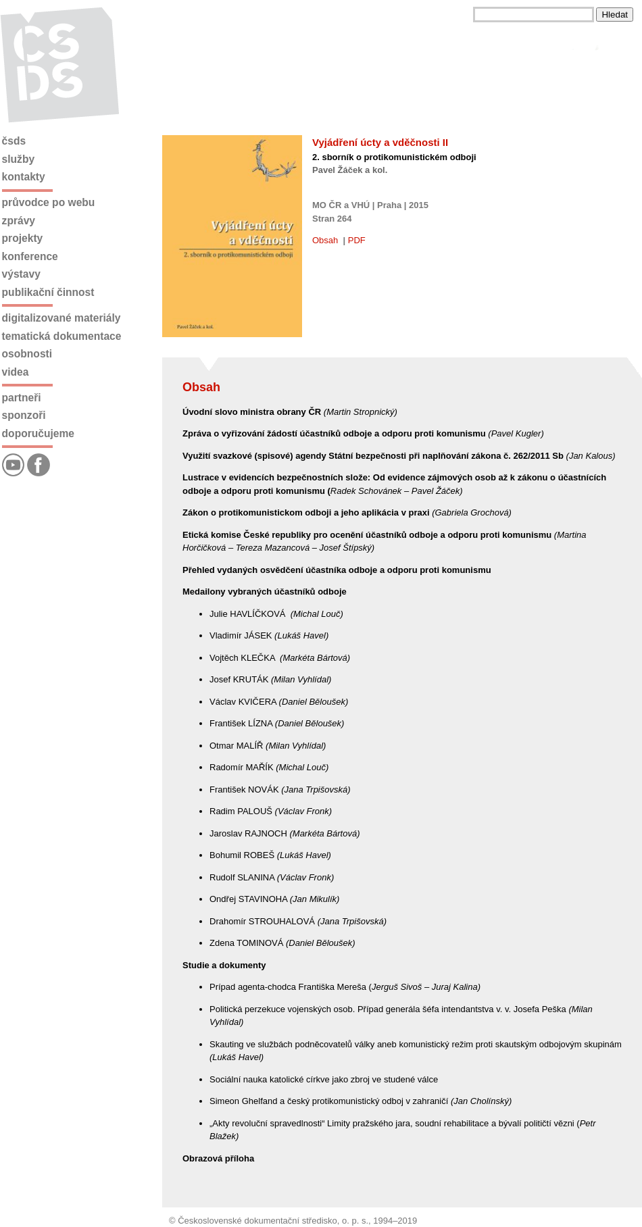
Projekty (22, 238)
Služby (18, 159)
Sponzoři (24, 415)
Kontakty (23, 176)
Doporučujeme (38, 433)
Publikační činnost (48, 292)
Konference (30, 256)
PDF (357, 240)
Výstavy (21, 274)
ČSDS (14, 141)
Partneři (21, 397)
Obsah (325, 240)
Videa (15, 372)
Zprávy (18, 220)
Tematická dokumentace (62, 336)
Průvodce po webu (48, 202)
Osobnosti (27, 353)
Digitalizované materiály (61, 318)
